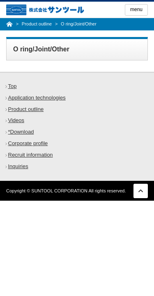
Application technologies (37, 98)
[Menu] (136, 10)
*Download (21, 132)
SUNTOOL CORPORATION (59, 190)
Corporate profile (28, 143)
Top (12, 86)
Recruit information (30, 155)
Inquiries (18, 166)
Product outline (26, 109)
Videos (16, 120)
